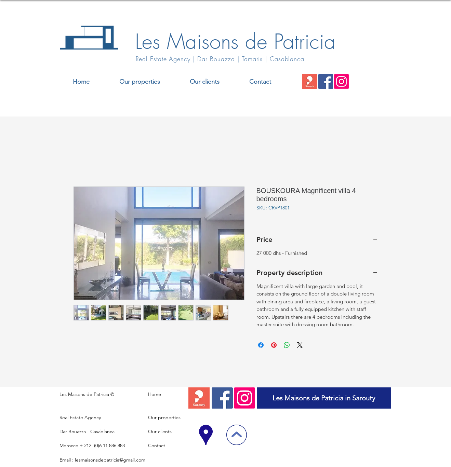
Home (154, 394)
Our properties (164, 417)
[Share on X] (300, 345)
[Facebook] (325, 81)
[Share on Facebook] (261, 345)
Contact (156, 445)
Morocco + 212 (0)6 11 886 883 (92, 445)
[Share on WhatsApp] (287, 345)
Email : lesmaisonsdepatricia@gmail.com (102, 460)
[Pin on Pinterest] (274, 345)
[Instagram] (341, 81)
